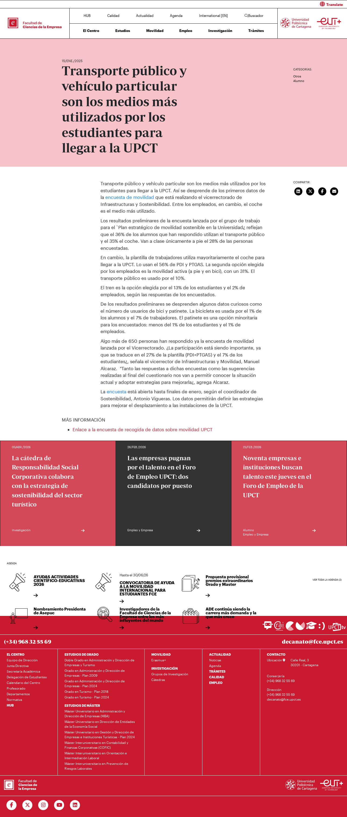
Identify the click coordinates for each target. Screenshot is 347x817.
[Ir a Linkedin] (75, 805)
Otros (297, 76)
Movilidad (154, 30)
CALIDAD (216, 677)
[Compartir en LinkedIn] (298, 190)
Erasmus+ (158, 660)
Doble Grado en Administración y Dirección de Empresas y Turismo (99, 662)
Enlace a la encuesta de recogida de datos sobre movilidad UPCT (143, 429)
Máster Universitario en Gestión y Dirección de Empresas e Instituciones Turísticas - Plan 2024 (100, 734)
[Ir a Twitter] (27, 805)
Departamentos (18, 694)
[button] (262, 4)
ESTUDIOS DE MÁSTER (82, 705)
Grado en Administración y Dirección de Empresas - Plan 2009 (95, 673)
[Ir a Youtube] (59, 805)
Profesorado (16, 688)
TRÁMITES (217, 671)
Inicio (66, 45)
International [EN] (213, 15)
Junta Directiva (17, 666)
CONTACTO (276, 654)
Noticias (215, 660)
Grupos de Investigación (169, 674)
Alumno (298, 81)
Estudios (122, 30)
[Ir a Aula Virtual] (311, 628)
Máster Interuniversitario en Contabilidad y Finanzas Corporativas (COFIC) (96, 745)
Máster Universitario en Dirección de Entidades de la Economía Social (100, 724)
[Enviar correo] (334, 190)
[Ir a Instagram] (43, 805)
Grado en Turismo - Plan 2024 (87, 697)
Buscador (254, 15)
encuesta (117, 391)
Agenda (176, 15)
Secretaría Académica (23, 671)
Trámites (256, 30)
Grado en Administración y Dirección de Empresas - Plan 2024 (95, 683)
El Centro (91, 30)
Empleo (185, 30)
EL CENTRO (15, 654)
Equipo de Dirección (22, 660)
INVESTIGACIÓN (164, 668)
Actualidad (144, 15)
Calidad (113, 15)
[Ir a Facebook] (11, 805)
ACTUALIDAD (220, 654)
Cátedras (158, 680)
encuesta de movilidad (129, 197)
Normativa (14, 699)
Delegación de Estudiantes (27, 677)
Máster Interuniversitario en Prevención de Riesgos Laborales (96, 766)
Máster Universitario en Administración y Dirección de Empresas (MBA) (95, 713)
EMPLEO (216, 682)
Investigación (220, 30)
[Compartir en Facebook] (322, 190)
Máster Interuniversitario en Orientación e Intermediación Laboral (96, 755)
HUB (87, 15)
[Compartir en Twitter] (310, 190)
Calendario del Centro (23, 682)
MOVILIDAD (161, 654)
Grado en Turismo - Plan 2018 (86, 691)
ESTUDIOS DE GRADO (82, 654)
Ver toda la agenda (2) (327, 579)
